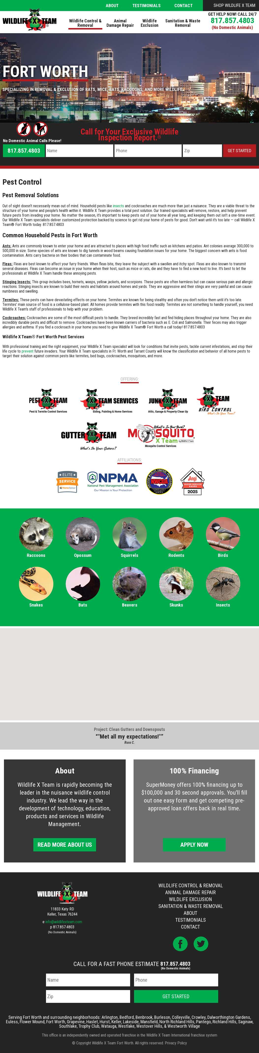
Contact (183, 5)
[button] (129, 669)
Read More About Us (65, 844)
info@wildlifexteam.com (64, 922)
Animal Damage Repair (190, 892)
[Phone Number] (148, 150)
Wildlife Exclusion (190, 899)
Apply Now (194, 844)
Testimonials (146, 5)
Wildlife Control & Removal (190, 886)
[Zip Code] (202, 150)
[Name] (79, 150)
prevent (27, 351)
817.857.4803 (232, 20)
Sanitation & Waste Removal (190, 906)
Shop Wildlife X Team (234, 5)
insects (118, 206)
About (112, 5)
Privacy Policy (176, 1043)
